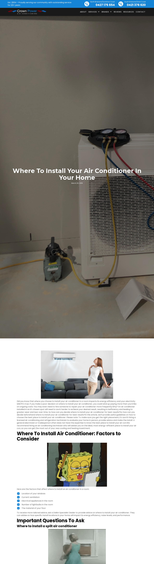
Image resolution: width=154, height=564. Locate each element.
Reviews (118, 12)
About (83, 12)
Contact (140, 12)
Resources (128, 12)
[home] (27, 12)
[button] (94, 12)
